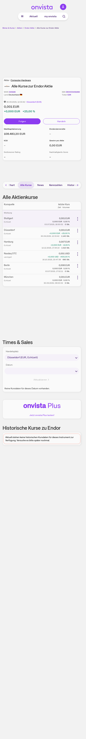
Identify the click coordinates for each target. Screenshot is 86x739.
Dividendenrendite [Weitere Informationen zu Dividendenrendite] (57, 129)
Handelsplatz (12, 351)
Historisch (73, 185)
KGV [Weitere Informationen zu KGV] (6, 140)
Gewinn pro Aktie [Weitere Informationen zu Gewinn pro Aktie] (56, 140)
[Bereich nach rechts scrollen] (77, 185)
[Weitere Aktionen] (77, 219)
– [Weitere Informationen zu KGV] (4, 145)
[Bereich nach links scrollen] (6, 185)
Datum (9, 364)
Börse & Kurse (9, 28)
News (40, 185)
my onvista (50, 16)
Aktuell (33, 16)
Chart (11, 185)
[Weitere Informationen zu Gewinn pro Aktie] (55, 145)
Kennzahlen (55, 185)
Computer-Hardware (21, 80)
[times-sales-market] (42, 357)
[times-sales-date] (42, 371)
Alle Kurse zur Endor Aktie (48, 28)
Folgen (22, 121)
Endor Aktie (29, 28)
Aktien (19, 28)
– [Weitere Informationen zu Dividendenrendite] (50, 134)
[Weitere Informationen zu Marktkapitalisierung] (14, 134)
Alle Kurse (26, 185)
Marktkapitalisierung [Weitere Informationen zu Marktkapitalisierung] (12, 129)
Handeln (61, 121)
